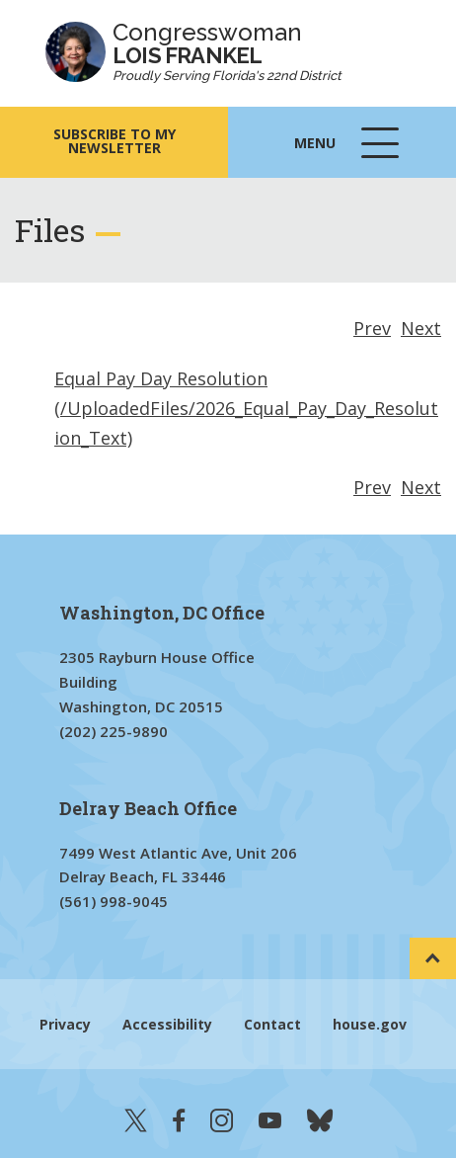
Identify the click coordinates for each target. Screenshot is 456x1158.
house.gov (370, 1024)
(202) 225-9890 (113, 731)
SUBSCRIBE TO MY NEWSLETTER (114, 140)
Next (421, 328)
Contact (272, 1024)
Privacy (65, 1024)
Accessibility (167, 1024)
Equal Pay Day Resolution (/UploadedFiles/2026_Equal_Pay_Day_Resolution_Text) (246, 408)
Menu (348, 152)
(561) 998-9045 (113, 901)
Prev (372, 328)
